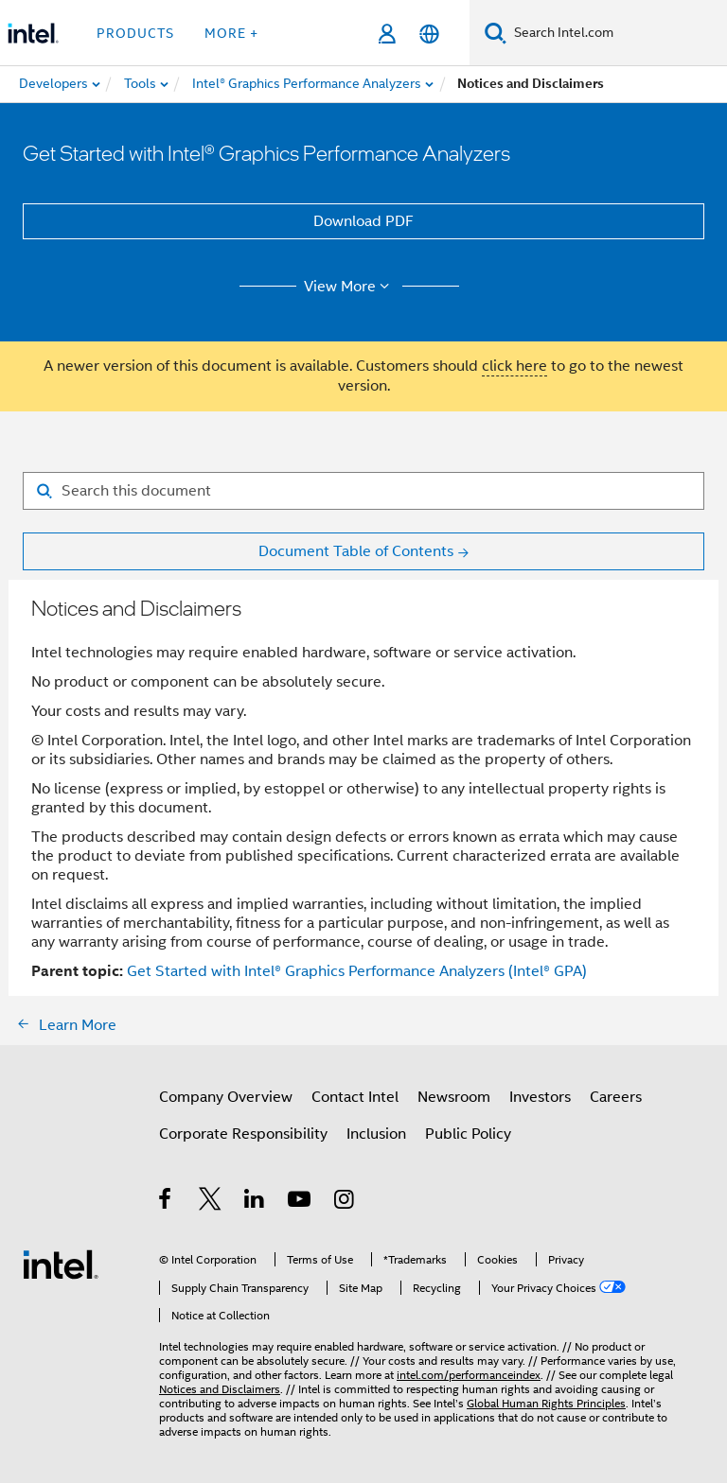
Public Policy (468, 1134)
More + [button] (231, 33)
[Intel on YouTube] (300, 1202)
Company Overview (226, 1097)
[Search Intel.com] (616, 33)
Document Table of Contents (355, 551)
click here (514, 366)
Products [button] (135, 33)
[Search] (495, 32)
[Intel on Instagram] (345, 1202)
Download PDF (363, 221)
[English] (429, 33)
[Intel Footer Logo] (60, 1263)
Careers (616, 1097)
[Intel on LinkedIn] (255, 1202)
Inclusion (376, 1134)
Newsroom (453, 1097)
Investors (540, 1097)
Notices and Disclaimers (219, 1389)
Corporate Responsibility (243, 1134)
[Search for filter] (363, 491)
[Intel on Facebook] (166, 1202)
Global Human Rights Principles (546, 1403)
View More (350, 286)
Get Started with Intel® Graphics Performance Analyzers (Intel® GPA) (357, 971)
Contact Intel (355, 1097)
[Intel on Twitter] (210, 1202)
